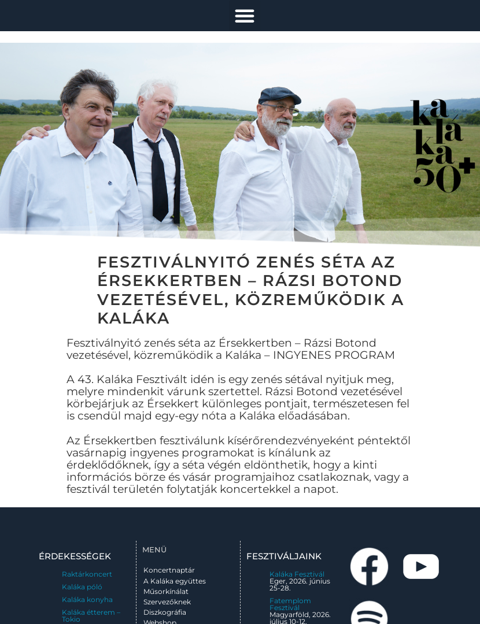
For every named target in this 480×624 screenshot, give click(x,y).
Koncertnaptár (169, 570)
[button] (244, 15)
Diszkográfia (164, 612)
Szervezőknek (167, 602)
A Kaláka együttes (174, 581)
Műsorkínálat (166, 591)
